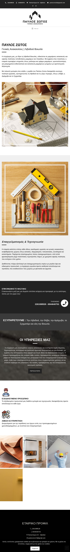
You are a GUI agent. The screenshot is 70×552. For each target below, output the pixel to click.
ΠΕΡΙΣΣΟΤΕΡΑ (35, 371)
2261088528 (10, 2)
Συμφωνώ (35, 548)
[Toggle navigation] (35, 28)
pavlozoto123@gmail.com (57, 2)
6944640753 (21, 2)
